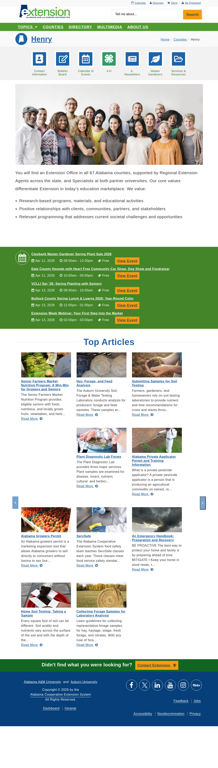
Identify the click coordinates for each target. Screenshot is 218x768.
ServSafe (84, 536)
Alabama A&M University (42, 682)
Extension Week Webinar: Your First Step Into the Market (77, 313)
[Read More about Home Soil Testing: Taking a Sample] (32, 645)
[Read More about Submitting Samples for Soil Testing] (143, 414)
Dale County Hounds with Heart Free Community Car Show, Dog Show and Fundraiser (100, 269)
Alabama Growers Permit (41, 536)
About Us (137, 27)
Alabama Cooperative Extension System (60, 694)
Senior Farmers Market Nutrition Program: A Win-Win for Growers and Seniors (45, 385)
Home (165, 39)
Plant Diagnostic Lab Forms (99, 456)
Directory (80, 27)
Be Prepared (191, 2)
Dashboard (51, 708)
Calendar (138, 2)
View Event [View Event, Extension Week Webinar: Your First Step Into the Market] (128, 319)
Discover (157, 2)
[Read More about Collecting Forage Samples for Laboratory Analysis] (87, 645)
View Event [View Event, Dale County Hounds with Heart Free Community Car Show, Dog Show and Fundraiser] (128, 275)
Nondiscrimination (170, 713)
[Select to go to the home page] (44, 11)
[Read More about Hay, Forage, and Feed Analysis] (87, 414)
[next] (203, 503)
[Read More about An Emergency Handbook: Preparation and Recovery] (143, 569)
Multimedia (109, 27)
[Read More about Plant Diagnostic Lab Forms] (87, 486)
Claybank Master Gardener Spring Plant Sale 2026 (71, 254)
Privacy (195, 713)
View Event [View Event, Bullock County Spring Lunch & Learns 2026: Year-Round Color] (128, 304)
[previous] (15, 502)
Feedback (181, 701)
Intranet (70, 708)
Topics (28, 27)
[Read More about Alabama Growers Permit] (32, 565)
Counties (53, 27)
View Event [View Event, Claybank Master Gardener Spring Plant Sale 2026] (128, 260)
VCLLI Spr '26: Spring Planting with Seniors (66, 283)
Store (172, 2)
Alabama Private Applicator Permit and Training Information (154, 460)
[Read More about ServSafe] (87, 565)
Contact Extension (154, 665)
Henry (41, 39)
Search (192, 14)
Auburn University (84, 682)
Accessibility (142, 713)
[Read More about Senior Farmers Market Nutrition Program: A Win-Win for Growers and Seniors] (32, 418)
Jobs (197, 701)
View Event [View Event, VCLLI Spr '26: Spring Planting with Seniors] (128, 290)
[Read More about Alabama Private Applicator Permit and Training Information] (143, 494)
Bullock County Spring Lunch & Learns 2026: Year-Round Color (82, 298)
